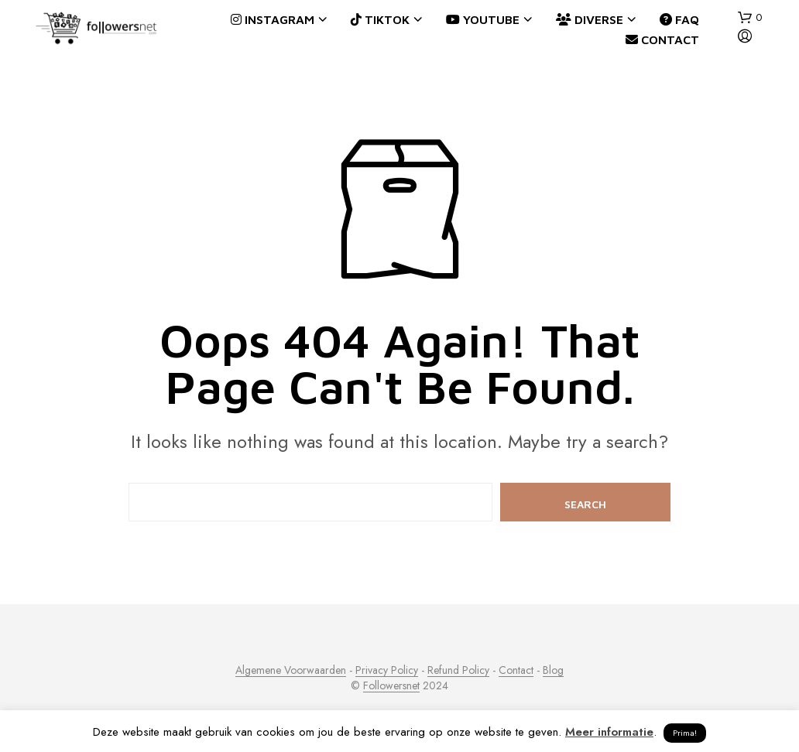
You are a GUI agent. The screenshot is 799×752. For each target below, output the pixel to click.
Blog (553, 671)
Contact (662, 39)
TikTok (380, 19)
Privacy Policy (386, 671)
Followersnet (391, 686)
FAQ (679, 19)
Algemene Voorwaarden (290, 671)
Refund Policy (458, 671)
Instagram (272, 19)
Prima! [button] (685, 732)
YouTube (483, 19)
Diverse (589, 19)
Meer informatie (609, 731)
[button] (750, 18)
